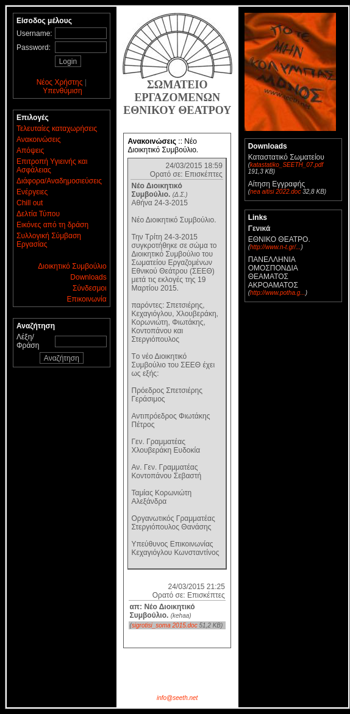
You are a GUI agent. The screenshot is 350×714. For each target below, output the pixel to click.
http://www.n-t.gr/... (275, 247)
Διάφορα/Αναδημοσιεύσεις (59, 181)
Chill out (29, 203)
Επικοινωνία (87, 299)
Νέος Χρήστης (60, 82)
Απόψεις (30, 150)
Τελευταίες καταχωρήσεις (56, 128)
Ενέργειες (32, 192)
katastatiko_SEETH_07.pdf (286, 164)
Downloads (88, 277)
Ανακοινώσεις (38, 139)
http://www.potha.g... (277, 292)
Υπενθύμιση (62, 91)
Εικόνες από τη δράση (52, 225)
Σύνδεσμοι (90, 288)
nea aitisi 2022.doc (275, 191)
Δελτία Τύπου (38, 214)
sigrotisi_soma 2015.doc (165, 625)
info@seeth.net (177, 698)
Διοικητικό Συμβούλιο (72, 266)
